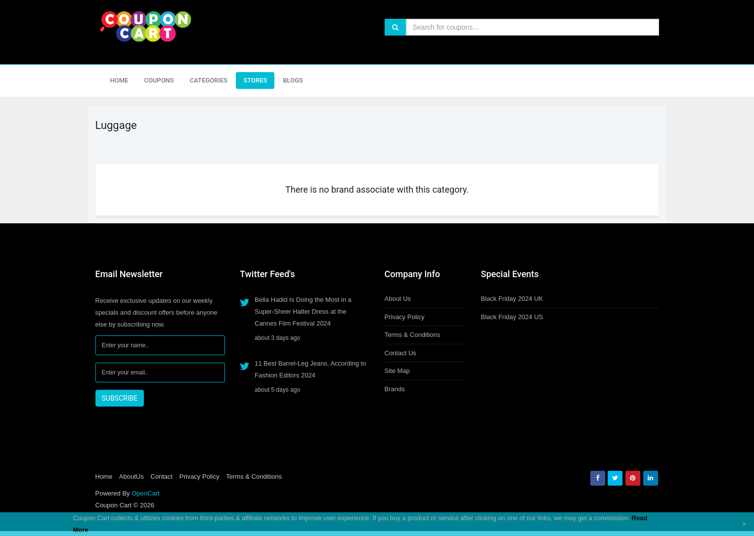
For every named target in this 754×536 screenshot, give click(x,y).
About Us (398, 298)
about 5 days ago (277, 389)
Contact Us (400, 353)
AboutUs (131, 476)
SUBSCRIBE (120, 398)
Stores (255, 80)
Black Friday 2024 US (512, 317)
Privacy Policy (405, 317)
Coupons (159, 80)
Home (119, 80)
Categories (208, 80)
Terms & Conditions (413, 334)
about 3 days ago (277, 337)
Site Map (397, 370)
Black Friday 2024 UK (512, 298)
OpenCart (145, 493)
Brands (395, 389)
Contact (161, 476)
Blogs (293, 80)
